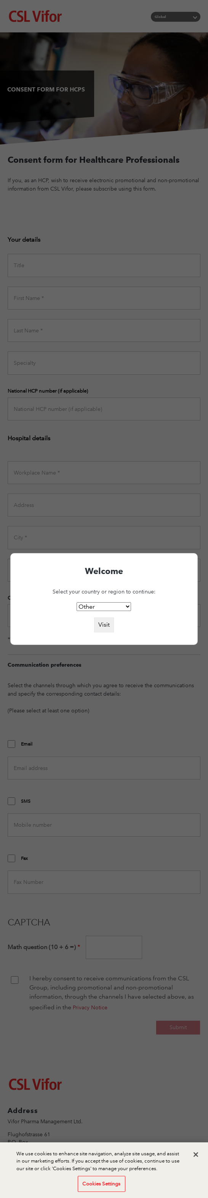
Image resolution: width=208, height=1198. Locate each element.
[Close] (195, 1159)
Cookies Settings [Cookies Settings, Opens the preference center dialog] (101, 1189)
